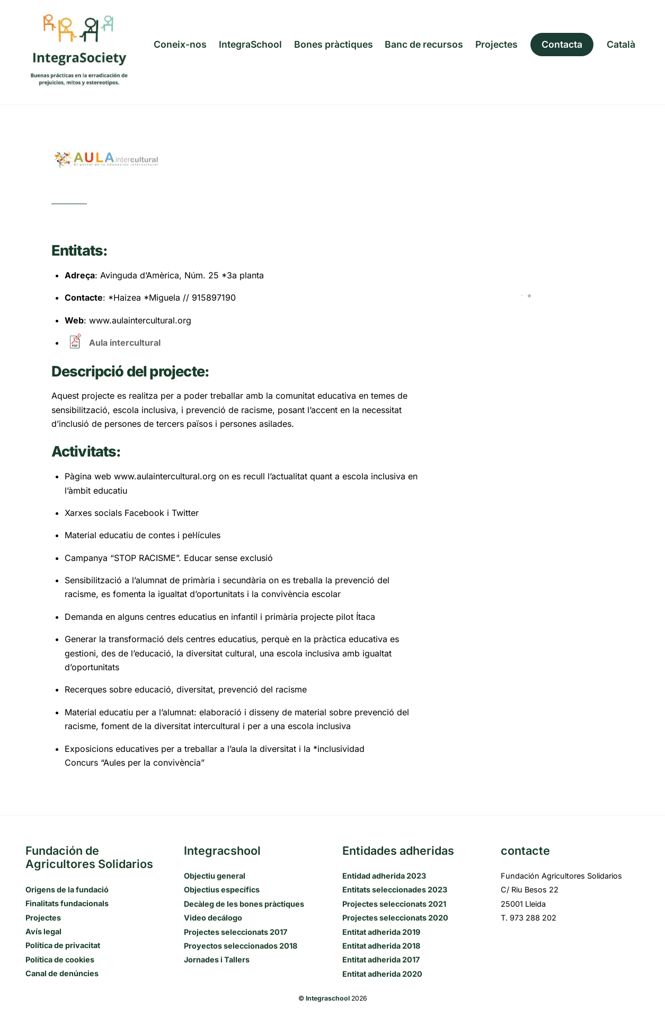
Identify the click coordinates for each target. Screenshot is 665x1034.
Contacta (562, 44)
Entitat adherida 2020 (382, 973)
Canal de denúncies (62, 973)
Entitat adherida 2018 (381, 945)
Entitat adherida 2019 (381, 931)
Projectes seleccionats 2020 (395, 917)
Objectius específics (222, 889)
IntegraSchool (250, 44)
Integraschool (328, 998)
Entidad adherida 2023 (384, 875)
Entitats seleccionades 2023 (394, 889)
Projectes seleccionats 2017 (235, 931)
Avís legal (43, 931)
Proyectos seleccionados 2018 (240, 945)
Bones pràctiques (333, 44)
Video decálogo (213, 917)
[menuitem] (621, 44)
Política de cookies (59, 959)
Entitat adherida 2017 (381, 959)
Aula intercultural (125, 342)
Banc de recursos (424, 44)
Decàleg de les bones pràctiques (244, 903)
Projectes (496, 44)
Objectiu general (214, 875)
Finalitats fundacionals (67, 903)
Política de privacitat (62, 945)
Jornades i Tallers (217, 959)
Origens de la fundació (67, 889)
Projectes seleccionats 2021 (394, 903)
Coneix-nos (180, 44)
